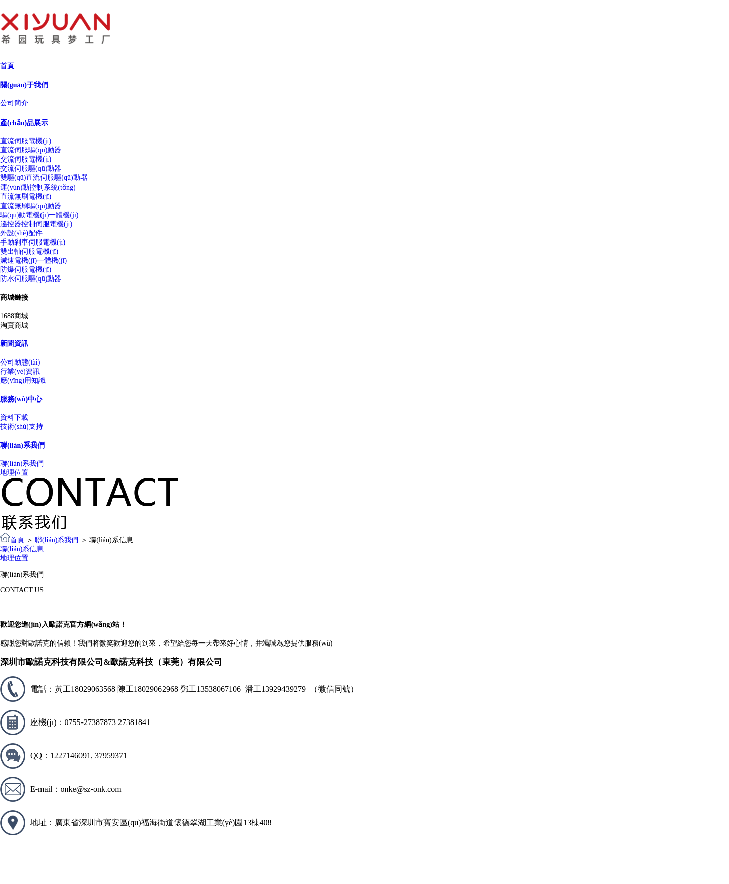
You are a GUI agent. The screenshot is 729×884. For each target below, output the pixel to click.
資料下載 (14, 417)
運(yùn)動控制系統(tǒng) (38, 187)
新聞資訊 (14, 343)
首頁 (7, 66)
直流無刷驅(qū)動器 (30, 206)
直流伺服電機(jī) (25, 141)
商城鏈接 (14, 297)
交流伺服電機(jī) (25, 159)
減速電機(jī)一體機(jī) (33, 260)
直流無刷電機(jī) (25, 196)
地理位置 (14, 472)
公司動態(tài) (20, 362)
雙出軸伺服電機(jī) (29, 251)
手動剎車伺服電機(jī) (32, 242)
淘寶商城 (14, 325)
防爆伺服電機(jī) (25, 269)
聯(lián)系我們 (22, 445)
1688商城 (14, 316)
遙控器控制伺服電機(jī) (36, 224)
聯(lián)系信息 (22, 549)
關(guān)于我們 (24, 85)
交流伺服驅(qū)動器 (30, 168)
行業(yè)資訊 (20, 371)
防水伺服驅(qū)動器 (30, 279)
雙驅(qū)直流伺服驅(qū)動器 (44, 177)
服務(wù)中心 (21, 399)
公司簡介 (14, 103)
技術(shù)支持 (21, 426)
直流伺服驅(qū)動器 (30, 150)
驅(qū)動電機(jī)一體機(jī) (39, 215)
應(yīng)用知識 (23, 380)
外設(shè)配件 (21, 233)
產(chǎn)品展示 (24, 123)
